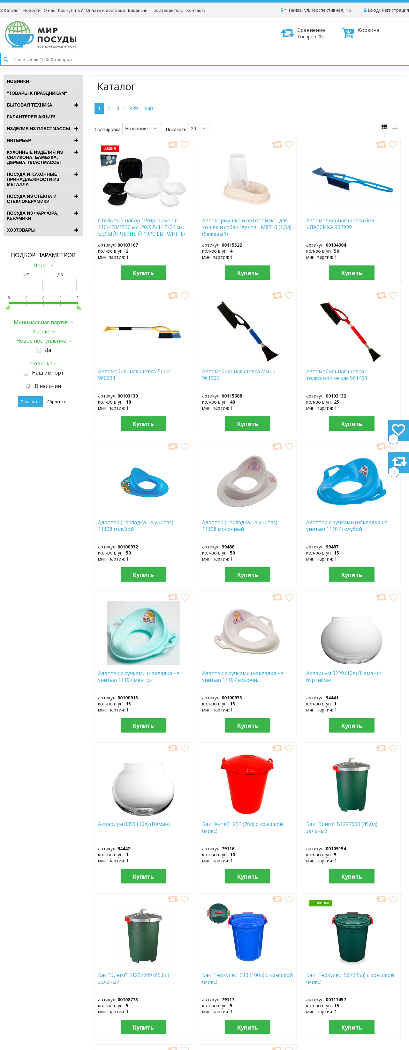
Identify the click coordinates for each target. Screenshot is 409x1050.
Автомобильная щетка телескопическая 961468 (205, 377)
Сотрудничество (247, 1000)
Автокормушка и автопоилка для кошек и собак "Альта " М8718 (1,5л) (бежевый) (208, 226)
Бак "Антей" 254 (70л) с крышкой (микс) (204, 676)
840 (148, 108)
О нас (49, 10)
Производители (167, 10)
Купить (130, 273)
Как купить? (70, 10)
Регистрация (395, 10)
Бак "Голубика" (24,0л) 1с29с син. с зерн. (361, 827)
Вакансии (138, 10)
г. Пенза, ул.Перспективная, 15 (316, 10)
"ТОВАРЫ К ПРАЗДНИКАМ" (37, 93)
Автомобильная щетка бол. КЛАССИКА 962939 (284, 224)
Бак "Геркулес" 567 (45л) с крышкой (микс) (208, 827)
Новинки (18, 81)
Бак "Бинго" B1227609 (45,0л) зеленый (282, 676)
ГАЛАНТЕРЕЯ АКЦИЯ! (31, 116)
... (124, 107)
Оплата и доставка (105, 10)
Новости (32, 10)
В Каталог (10, 10)
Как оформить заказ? (342, 975)
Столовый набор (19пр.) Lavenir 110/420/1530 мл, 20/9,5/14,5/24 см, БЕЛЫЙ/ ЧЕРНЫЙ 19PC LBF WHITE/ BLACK (130, 226)
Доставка (329, 983)
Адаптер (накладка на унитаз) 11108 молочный (365, 375)
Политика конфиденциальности (353, 1009)
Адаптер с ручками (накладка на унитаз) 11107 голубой (124, 528)
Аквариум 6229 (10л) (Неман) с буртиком (362, 525)
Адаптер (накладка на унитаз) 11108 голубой (283, 375)
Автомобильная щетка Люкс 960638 (362, 224)
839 (133, 108)
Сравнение (305, 33)
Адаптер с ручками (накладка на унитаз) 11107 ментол (203, 528)
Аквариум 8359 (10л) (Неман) (123, 676)
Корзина (360, 32)
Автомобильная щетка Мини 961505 (127, 375)
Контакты (196, 10)
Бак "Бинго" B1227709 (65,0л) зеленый (361, 676)
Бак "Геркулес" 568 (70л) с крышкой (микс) (286, 827)
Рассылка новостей (163, 1014)
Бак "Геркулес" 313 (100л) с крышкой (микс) (129, 827)
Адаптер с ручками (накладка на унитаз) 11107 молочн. (281, 528)
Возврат (328, 1000)
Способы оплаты (337, 992)
